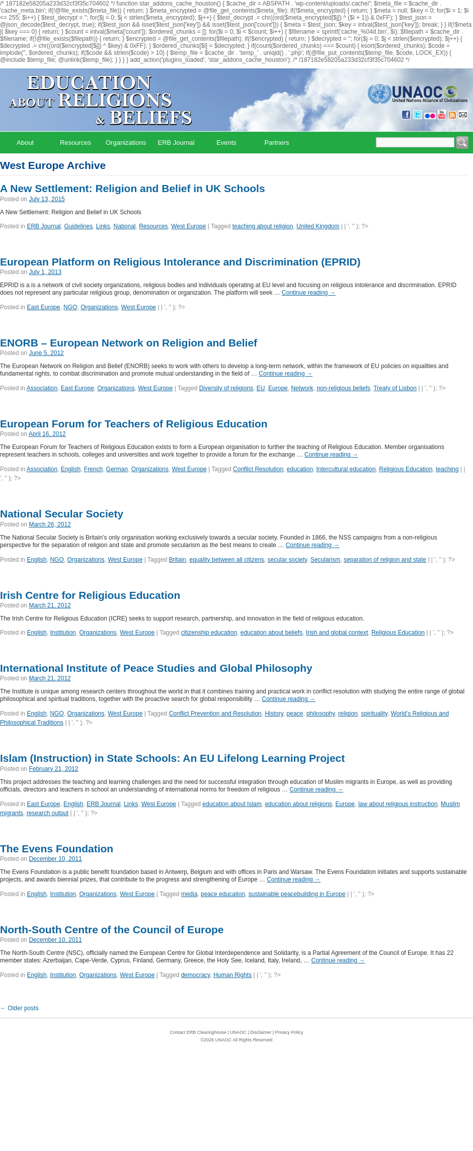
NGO (70, 307)
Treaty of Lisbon (395, 388)
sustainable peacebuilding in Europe (297, 894)
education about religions (298, 804)
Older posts (19, 1008)
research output (47, 813)
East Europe (43, 307)
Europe (278, 388)
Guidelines (78, 226)
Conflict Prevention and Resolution (215, 713)
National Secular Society (61, 513)
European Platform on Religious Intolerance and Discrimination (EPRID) (180, 262)
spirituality (374, 713)
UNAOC (238, 1032)
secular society (287, 559)
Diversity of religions (226, 388)
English (71, 469)
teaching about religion (262, 226)
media (189, 894)
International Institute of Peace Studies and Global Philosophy (156, 668)
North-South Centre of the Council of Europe (111, 929)
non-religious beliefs (343, 388)
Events (226, 142)
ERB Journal (176, 142)
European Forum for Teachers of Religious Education (134, 423)
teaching (447, 469)
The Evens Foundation (56, 848)
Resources (75, 142)
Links (103, 226)
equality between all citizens (226, 559)
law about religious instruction (397, 804)
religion (348, 713)
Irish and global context (337, 632)
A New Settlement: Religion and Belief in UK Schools (132, 188)
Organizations (126, 142)
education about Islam (231, 804)
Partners (276, 142)
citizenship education (209, 632)
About (25, 142)
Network (302, 388)
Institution (62, 632)
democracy (195, 975)
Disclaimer (260, 1032)
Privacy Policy (289, 1032)
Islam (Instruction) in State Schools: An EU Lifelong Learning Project (172, 758)
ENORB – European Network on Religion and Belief (128, 342)
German (117, 469)
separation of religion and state (385, 559)
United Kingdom (317, 226)
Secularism (325, 559)
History (274, 713)
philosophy (320, 713)
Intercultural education (346, 469)
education (300, 469)
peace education (223, 894)
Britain (177, 559)
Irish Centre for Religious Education (90, 595)
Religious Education (405, 469)
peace (295, 713)
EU (261, 388)
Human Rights (232, 975)
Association (42, 388)
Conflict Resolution (258, 469)
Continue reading (309, 292)
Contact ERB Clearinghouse (198, 1032)
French (93, 469)
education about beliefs (271, 632)
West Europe (188, 226)
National (125, 226)
